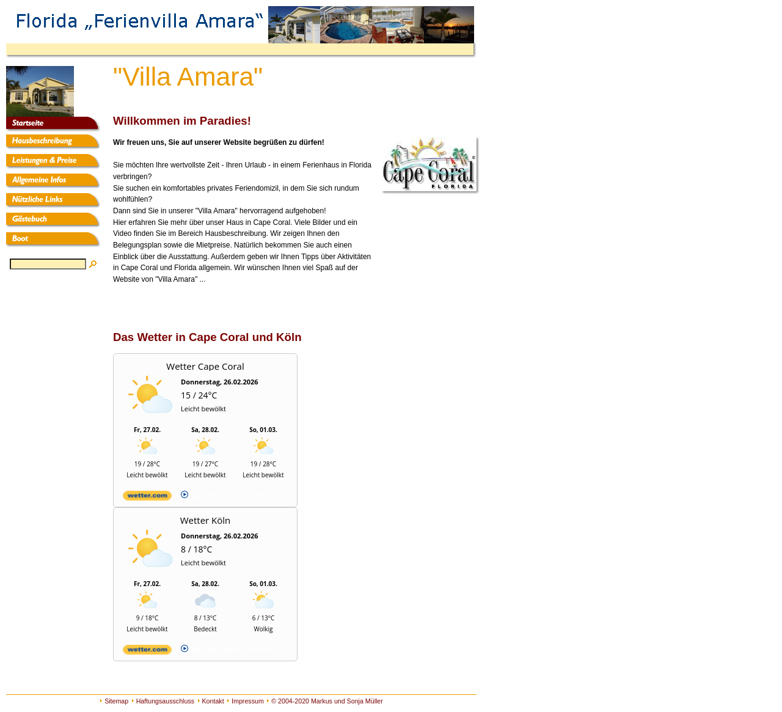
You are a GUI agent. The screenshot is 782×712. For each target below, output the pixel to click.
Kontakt (213, 701)
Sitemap (116, 701)
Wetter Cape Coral (205, 366)
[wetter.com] (147, 497)
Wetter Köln (205, 520)
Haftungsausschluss (165, 701)
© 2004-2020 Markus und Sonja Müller (327, 701)
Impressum (248, 701)
